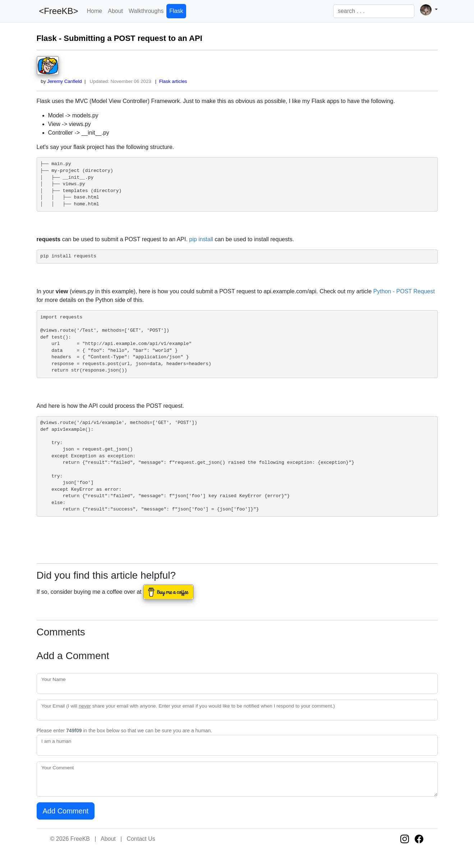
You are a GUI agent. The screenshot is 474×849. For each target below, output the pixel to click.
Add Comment (66, 811)
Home (94, 11)
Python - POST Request (404, 291)
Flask (176, 11)
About (115, 11)
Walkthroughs (146, 11)
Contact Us (141, 839)
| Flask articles (169, 81)
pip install (201, 239)
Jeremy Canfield (64, 81)
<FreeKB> (57, 11)
